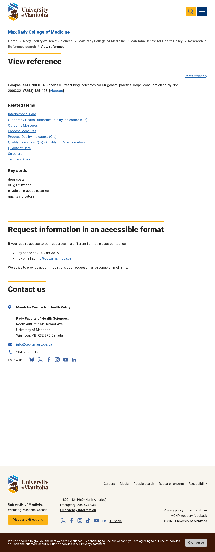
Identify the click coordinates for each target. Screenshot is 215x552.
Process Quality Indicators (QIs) (32, 137)
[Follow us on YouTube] (65, 359)
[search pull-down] (191, 11)
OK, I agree (196, 542)
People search (143, 484)
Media (124, 484)
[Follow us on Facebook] (48, 359)
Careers (109, 484)
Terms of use (197, 510)
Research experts (171, 484)
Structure (15, 154)
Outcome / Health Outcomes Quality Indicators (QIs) (48, 120)
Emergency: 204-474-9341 (79, 505)
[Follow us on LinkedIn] (74, 359)
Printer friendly (196, 76)
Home (13, 41)
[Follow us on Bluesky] (31, 359)
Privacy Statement (93, 544)
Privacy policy (173, 510)
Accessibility (198, 484)
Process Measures (22, 131)
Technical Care (19, 159)
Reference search (22, 47)
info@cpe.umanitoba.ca (53, 258)
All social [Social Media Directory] (116, 521)
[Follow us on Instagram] (57, 359)
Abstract (56, 91)
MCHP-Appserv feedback (189, 516)
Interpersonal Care (22, 114)
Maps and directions (28, 519)
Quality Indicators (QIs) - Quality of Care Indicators (46, 142)
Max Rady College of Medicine (39, 32)
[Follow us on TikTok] (88, 521)
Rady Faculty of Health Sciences (48, 41)
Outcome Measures (23, 125)
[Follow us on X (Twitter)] (40, 359)
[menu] (202, 11)
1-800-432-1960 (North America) (83, 500)
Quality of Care (19, 148)
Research (195, 41)
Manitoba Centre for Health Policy (156, 41)
